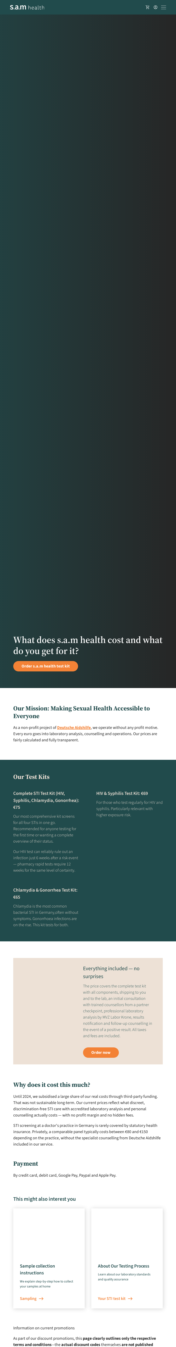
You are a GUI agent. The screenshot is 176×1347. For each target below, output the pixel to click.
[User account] (155, 7)
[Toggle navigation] (163, 7)
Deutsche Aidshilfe (74, 728)
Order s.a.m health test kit (46, 666)
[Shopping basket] (147, 7)
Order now (101, 1052)
